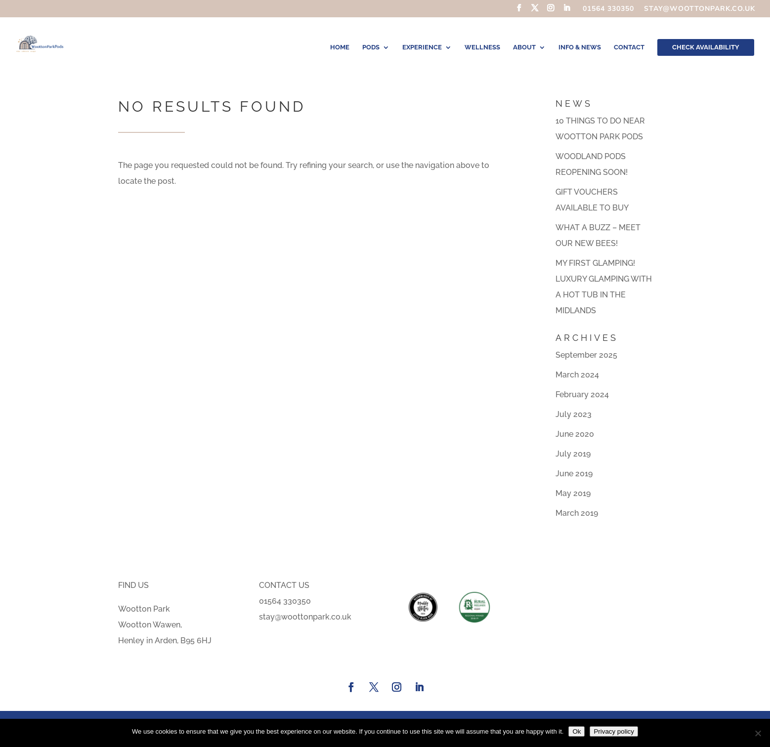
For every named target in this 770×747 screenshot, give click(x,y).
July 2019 (573, 453)
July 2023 (574, 414)
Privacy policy (614, 731)
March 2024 (577, 374)
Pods (371, 47)
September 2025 (586, 355)
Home (339, 47)
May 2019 (573, 493)
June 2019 (574, 473)
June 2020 (575, 434)
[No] (758, 733)
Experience (422, 47)
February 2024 (582, 394)
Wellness (482, 47)
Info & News (579, 47)
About (524, 47)
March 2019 (577, 513)
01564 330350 (608, 9)
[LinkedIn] (566, 11)
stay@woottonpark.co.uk (699, 9)
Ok (576, 731)
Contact (629, 47)
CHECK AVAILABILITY (705, 47)
